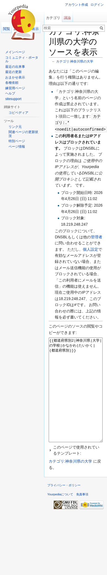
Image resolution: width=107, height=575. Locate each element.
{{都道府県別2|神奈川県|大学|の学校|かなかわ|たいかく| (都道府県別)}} (76, 399)
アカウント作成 (76, 5)
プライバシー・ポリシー (64, 505)
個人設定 (90, 248)
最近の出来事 (15, 67)
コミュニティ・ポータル (21, 59)
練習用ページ (15, 88)
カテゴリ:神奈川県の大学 (74, 61)
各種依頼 (11, 83)
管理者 (96, 236)
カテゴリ (53, 18)
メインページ (15, 52)
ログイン (97, 5)
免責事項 (82, 514)
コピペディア (18, 113)
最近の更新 (13, 72)
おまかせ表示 (15, 77)
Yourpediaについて (60, 514)
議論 (67, 18)
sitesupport (13, 99)
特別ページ (17, 141)
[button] (76, 470)
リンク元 (15, 127)
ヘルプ (10, 93)
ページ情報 (17, 147)
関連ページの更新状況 (23, 134)
